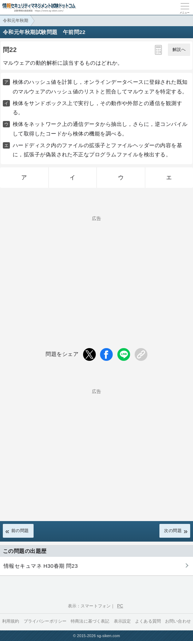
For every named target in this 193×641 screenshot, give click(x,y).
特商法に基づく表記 (90, 621)
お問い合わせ (178, 621)
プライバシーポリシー (45, 621)
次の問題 (173, 530)
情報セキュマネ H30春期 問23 (41, 566)
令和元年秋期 (15, 20)
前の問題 (20, 530)
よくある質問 (148, 621)
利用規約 (10, 621)
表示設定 (122, 621)
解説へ (179, 49)
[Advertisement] (96, 270)
